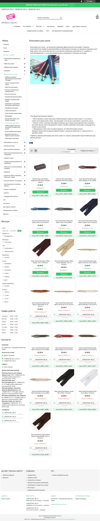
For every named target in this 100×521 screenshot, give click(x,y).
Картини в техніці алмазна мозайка (13, 167)
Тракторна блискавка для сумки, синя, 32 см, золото (40, 221)
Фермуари (8, 116)
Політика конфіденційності (68, 519)
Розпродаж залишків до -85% (12, 59)
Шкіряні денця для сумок (13, 97)
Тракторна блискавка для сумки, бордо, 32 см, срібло (87, 179)
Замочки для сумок (11, 87)
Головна (17, 26)
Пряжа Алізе (32, 475)
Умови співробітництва (60, 475)
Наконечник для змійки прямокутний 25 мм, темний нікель (40, 180)
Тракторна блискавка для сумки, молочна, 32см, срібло (87, 261)
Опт (4, 200)
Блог (68, 26)
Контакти (50, 26)
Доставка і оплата (79, 26)
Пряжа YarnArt (32, 477)
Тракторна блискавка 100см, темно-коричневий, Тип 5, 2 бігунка (40, 436)
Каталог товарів (8, 55)
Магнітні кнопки (10, 94)
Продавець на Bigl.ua (50, 517)
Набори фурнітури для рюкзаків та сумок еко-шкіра (13, 127)
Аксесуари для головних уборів (12, 185)
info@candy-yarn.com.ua (11, 358)
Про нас (39, 26)
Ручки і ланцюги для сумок (12, 83)
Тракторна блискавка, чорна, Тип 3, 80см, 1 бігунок (64, 392)
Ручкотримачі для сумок (13, 131)
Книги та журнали (10, 189)
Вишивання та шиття (11, 142)
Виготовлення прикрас (12, 149)
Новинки (6, 51)
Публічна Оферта (8, 475)
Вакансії (5, 477)
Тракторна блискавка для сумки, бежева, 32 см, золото (87, 303)
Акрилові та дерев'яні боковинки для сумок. (12, 104)
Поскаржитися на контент (53, 519)
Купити (41, 192)
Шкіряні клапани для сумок (12, 100)
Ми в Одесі (31, 487)
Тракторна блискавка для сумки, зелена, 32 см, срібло (40, 348)
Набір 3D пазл (8, 158)
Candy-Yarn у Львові (34, 480)
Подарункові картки (11, 196)
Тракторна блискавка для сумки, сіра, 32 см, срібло (64, 221)
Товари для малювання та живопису (13, 162)
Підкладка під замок (12, 138)
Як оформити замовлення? (62, 31)
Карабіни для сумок (11, 108)
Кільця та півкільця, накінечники (12, 90)
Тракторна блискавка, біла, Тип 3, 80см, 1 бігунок (87, 392)
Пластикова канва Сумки (13, 113)
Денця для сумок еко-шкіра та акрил (12, 119)
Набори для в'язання (11, 67)
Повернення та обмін (35, 31)
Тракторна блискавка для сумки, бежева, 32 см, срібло (40, 392)
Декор (6, 193)
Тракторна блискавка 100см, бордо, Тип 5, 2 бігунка (40, 261)
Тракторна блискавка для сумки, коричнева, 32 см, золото (40, 304)
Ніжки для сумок (10, 110)
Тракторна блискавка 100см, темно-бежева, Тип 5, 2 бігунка (63, 262)
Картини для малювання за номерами (13, 153)
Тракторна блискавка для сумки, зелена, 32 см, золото (87, 348)
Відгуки (5, 214)
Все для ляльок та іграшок (13, 180)
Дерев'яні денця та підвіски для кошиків (12, 134)
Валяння (7, 172)
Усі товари (27, 26)
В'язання (7, 70)
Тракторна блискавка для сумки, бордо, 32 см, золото (64, 348)
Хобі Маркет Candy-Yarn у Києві (38, 485)
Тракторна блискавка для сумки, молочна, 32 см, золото (64, 303)
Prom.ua (59, 515)
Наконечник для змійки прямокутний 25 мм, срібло (64, 179)
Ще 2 (5, 280)
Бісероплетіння (9, 146)
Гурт (47, 31)
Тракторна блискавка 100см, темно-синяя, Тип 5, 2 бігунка (87, 221)
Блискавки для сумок (12, 123)
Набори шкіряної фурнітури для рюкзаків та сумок (13, 78)
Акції (5, 48)
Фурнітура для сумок (11, 74)
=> (72, 5)
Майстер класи (9, 63)
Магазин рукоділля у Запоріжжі (38, 482)
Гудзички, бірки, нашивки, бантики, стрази (12, 176)
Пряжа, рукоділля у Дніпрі (36, 490)
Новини (60, 26)
